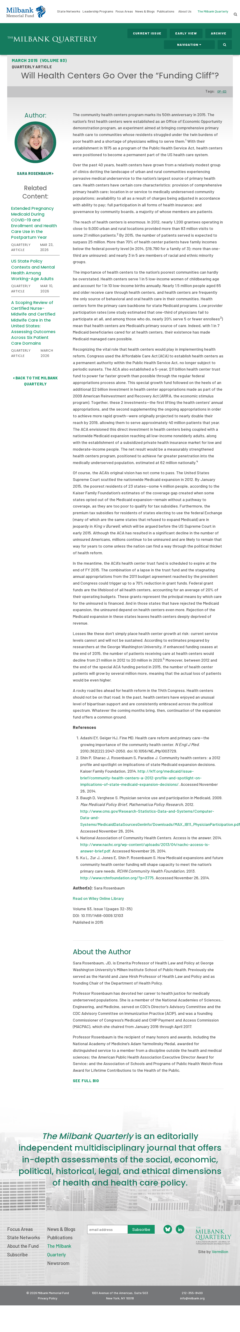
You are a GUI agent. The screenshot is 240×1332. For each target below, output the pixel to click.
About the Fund (23, 1246)
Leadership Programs (98, 11)
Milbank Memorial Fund (26, 11)
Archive (218, 33)
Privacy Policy (47, 1298)
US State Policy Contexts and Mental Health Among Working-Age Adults (33, 270)
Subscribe (17, 1254)
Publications (165, 11)
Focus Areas (124, 11)
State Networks (68, 11)
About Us (184, 11)
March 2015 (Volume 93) (39, 60)
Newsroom (58, 1263)
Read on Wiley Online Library (98, 898)
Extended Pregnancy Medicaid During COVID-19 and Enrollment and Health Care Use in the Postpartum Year (34, 222)
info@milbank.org (192, 1298)
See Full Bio (86, 1080)
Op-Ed (222, 91)
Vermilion (220, 1251)
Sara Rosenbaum (35, 173)
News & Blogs (145, 11)
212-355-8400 (192, 1293)
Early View (186, 33)
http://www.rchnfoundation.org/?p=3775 (117, 877)
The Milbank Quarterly (212, 11)
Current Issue (147, 33)
